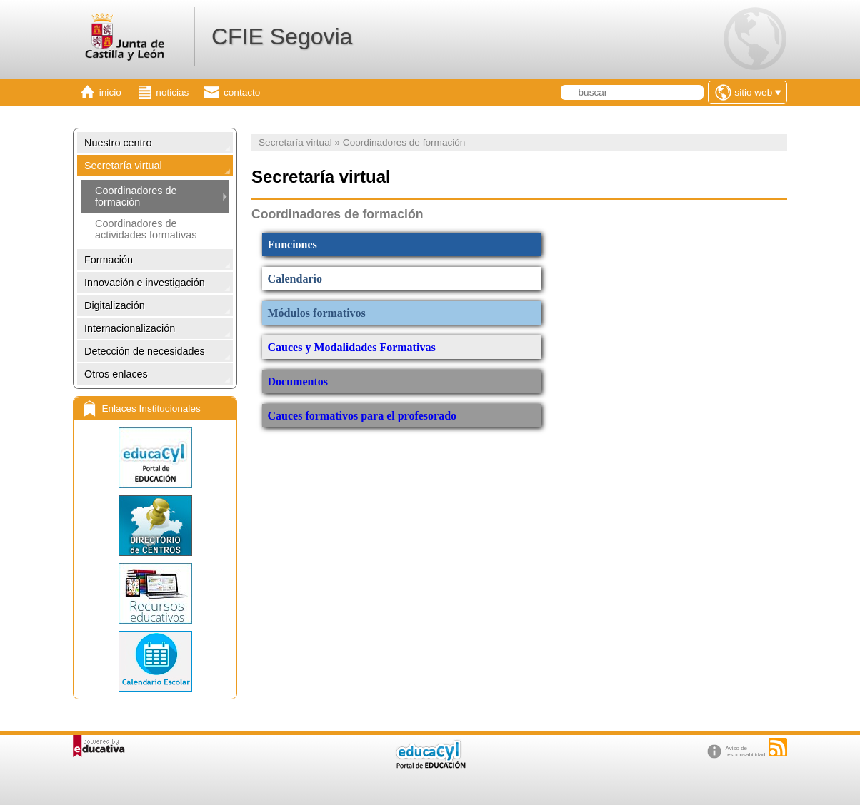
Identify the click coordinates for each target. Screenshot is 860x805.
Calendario (295, 279)
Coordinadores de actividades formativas (145, 229)
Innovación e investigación (144, 282)
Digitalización (114, 305)
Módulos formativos (317, 313)
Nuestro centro (117, 142)
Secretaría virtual (123, 165)
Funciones (292, 244)
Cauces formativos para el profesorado (364, 416)
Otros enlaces (116, 374)
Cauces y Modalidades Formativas (352, 347)
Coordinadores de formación (135, 196)
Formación (108, 259)
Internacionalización (129, 328)
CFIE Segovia (281, 36)
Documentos (298, 381)
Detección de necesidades (144, 351)
